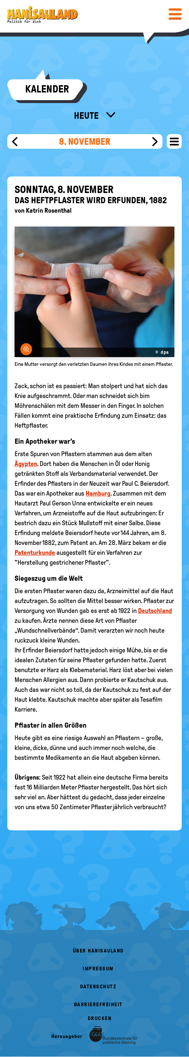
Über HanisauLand (98, 951)
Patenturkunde (35, 552)
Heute (87, 115)
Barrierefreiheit (98, 1004)
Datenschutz (98, 986)
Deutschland (155, 610)
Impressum (98, 968)
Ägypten (26, 463)
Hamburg (98, 493)
